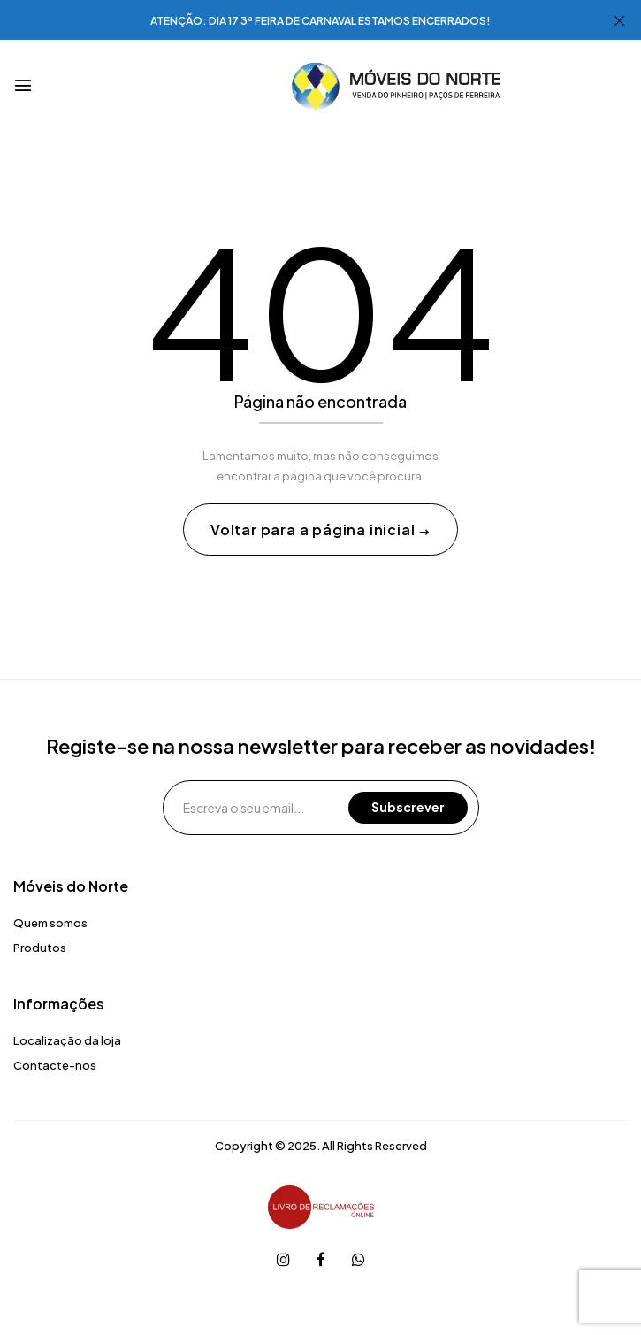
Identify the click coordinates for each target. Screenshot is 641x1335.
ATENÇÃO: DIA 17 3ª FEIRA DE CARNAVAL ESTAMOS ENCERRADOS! (320, 20)
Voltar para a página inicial (314, 529)
